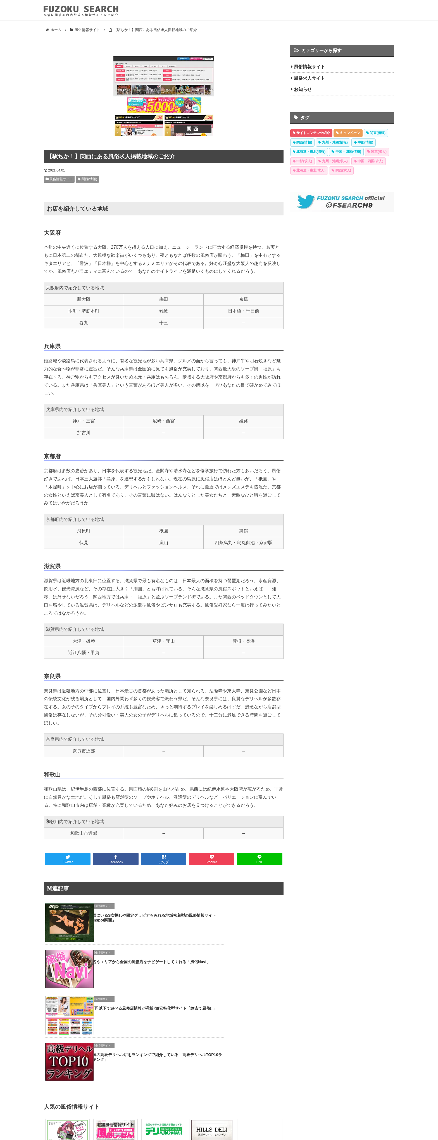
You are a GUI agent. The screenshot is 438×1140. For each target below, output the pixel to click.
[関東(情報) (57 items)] (376, 133)
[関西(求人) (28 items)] (341, 170)
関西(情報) (87, 179)
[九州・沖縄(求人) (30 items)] (333, 161)
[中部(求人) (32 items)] (302, 161)
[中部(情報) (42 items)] (363, 142)
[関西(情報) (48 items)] (302, 142)
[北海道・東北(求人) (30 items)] (309, 170)
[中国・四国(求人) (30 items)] (368, 161)
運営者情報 (261, 1122)
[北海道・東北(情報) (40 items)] (309, 152)
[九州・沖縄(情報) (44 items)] (333, 142)
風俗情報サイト (59, 179)
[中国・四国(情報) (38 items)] (346, 152)
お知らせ (303, 89)
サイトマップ (237, 1122)
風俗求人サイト (309, 78)
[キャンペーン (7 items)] (348, 133)
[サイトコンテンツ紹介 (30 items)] (311, 133)
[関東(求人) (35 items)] (377, 152)
